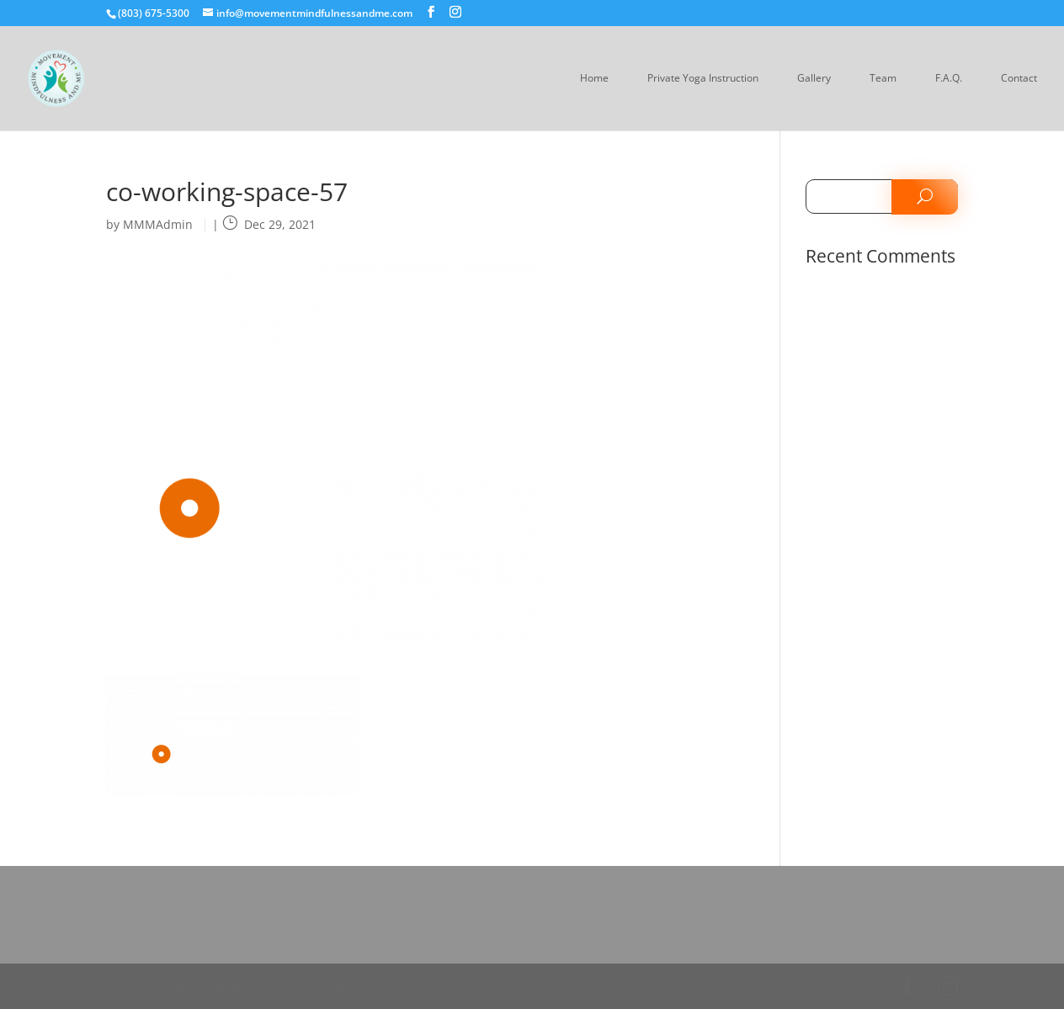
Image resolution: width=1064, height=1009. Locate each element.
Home (594, 78)
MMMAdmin (158, 224)
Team (883, 78)
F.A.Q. (948, 78)
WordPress (342, 986)
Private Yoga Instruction (702, 78)
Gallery (814, 78)
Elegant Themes (207, 986)
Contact (1019, 78)
